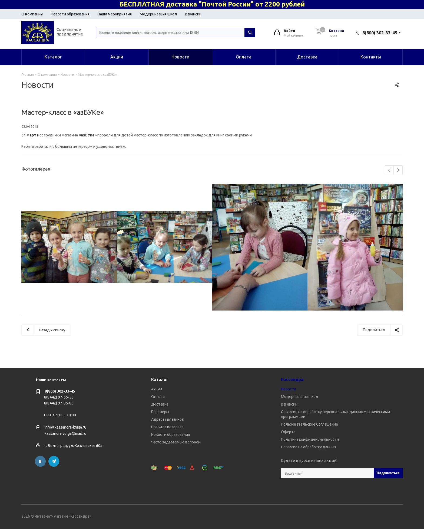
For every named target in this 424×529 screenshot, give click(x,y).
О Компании (32, 14)
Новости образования (70, 14)
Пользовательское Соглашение (309, 424)
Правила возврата (167, 427)
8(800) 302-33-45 (379, 32)
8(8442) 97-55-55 (59, 397)
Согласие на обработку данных (308, 447)
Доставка (159, 404)
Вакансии (193, 14)
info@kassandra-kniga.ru (65, 427)
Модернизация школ (158, 14)
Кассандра (292, 379)
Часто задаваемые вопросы (176, 442)
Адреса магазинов (167, 419)
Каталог (159, 379)
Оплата (158, 396)
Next (398, 170)
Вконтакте (40, 461)
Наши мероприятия (115, 14)
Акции (156, 389)
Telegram (53, 461)
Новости (288, 389)
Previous (389, 170)
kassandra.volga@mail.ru (65, 434)
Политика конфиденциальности (310, 439)
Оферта (288, 432)
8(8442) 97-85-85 (59, 403)
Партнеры (160, 412)
